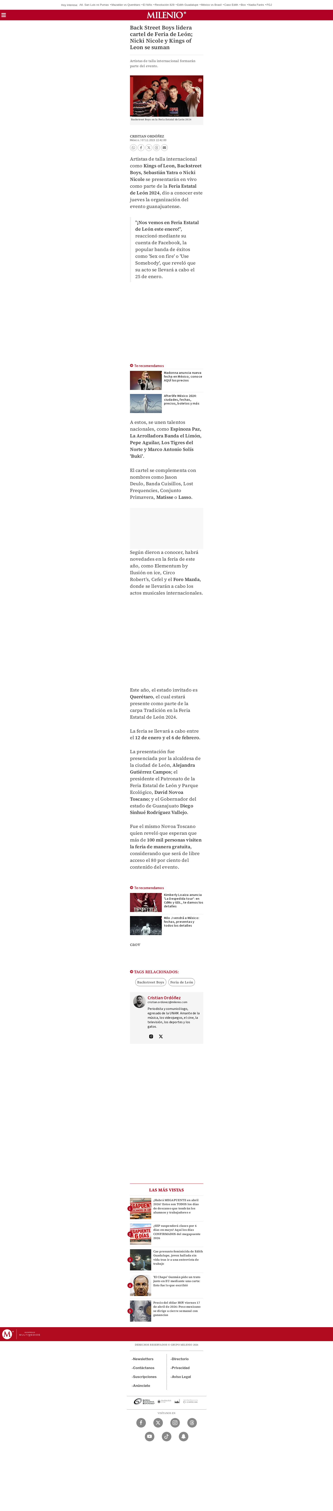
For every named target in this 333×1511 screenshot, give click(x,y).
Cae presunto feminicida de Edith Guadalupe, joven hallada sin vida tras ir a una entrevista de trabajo (178, 1257)
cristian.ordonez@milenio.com (168, 1002)
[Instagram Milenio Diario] (175, 1423)
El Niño (147, 4)
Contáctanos (144, 1368)
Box (243, 4)
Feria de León (181, 982)
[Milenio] (166, 15)
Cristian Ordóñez (147, 136)
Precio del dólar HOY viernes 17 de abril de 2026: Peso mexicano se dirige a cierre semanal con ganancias (177, 1308)
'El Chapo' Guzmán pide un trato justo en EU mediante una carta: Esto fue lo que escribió (176, 1281)
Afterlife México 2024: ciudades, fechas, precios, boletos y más (181, 400)
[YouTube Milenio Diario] (149, 1436)
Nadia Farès (256, 4)
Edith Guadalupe (187, 4)
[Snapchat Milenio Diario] (183, 1436)
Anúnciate (141, 1386)
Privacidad (181, 1368)
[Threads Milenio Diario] (192, 1423)
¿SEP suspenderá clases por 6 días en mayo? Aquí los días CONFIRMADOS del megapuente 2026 (177, 1232)
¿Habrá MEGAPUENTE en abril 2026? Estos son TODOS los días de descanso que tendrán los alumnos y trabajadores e (176, 1206)
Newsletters (143, 1359)
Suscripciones (145, 1377)
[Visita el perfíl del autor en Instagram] (151, 1037)
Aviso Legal (181, 1377)
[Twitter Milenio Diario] (158, 1423)
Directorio (180, 1359)
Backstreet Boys (150, 982)
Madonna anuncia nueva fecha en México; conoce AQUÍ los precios (183, 376)
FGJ (269, 4)
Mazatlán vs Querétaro (125, 4)
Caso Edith (231, 4)
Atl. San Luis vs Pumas (94, 4)
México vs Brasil (211, 4)
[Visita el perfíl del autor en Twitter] (160, 1037)
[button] (3, 16)
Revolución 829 (164, 4)
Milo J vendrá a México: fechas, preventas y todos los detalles (181, 922)
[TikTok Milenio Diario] (166, 1436)
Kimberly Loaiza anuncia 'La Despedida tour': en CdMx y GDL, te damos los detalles (183, 901)
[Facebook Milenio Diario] (141, 1423)
